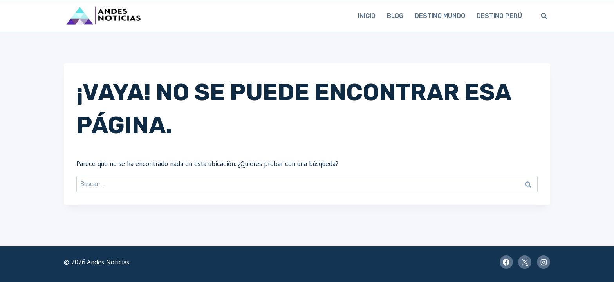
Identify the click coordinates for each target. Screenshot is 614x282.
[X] (524, 262)
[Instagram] (543, 262)
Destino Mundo (440, 16)
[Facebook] (506, 262)
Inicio (367, 16)
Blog (395, 16)
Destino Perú (499, 16)
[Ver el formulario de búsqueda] (544, 16)
